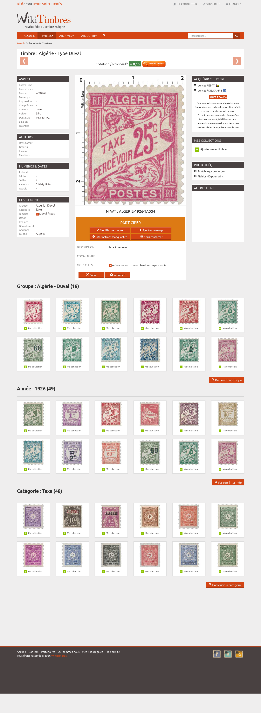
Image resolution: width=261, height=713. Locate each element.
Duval (43, 213)
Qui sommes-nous (68, 651)
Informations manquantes (109, 236)
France (233, 4)
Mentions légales (92, 651)
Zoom (91, 275)
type (52, 213)
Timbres (46, 35)
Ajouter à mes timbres (213, 149)
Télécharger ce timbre (209, 171)
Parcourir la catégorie (225, 585)
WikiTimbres (59, 655)
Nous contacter (151, 236)
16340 (28, 4)
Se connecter (185, 4)
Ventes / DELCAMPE (210, 90)
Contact (33, 651)
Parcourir (88, 35)
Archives (66, 35)
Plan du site (113, 651)
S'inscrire (211, 4)
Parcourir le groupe (227, 380)
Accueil (29, 35)
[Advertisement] (173, 20)
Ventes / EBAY (206, 85)
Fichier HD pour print (208, 176)
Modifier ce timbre (110, 230)
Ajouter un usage (151, 230)
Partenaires (48, 651)
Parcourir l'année (228, 482)
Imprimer (117, 275)
